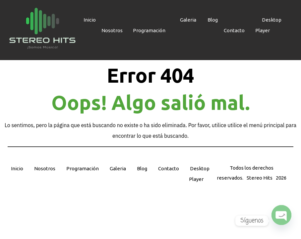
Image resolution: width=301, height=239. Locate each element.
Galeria (118, 168)
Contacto (234, 30)
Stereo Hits (259, 178)
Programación (149, 30)
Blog (142, 168)
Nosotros (112, 30)
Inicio (17, 168)
